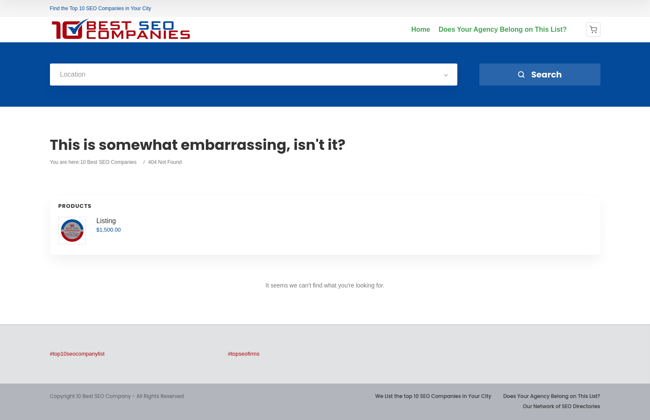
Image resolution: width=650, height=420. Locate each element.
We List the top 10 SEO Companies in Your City (433, 396)
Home (420, 29)
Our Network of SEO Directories (561, 406)
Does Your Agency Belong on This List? (503, 29)
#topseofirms (243, 354)
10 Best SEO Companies (108, 162)
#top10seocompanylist (77, 354)
